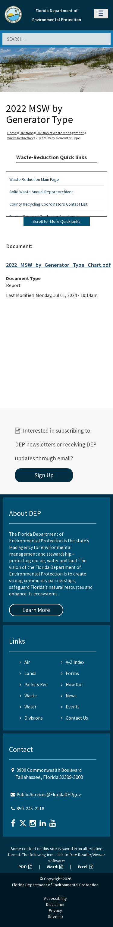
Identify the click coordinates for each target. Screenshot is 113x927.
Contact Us (74, 718)
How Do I (72, 684)
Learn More (36, 609)
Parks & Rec (33, 684)
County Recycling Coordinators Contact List (48, 204)
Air (25, 662)
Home (12, 133)
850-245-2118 (30, 809)
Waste (28, 695)
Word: (55, 866)
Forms (70, 673)
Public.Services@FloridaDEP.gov (49, 794)
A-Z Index (72, 662)
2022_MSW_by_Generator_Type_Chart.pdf (58, 264)
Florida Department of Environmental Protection (55, 885)
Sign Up (44, 475)
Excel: (85, 866)
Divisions (26, 133)
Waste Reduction (20, 138)
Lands (28, 673)
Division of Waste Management (60, 133)
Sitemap (55, 916)
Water (28, 707)
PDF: (25, 866)
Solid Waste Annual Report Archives (41, 191)
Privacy (55, 910)
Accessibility (55, 898)
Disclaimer (55, 904)
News (69, 695)
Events (70, 707)
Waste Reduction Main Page (34, 179)
